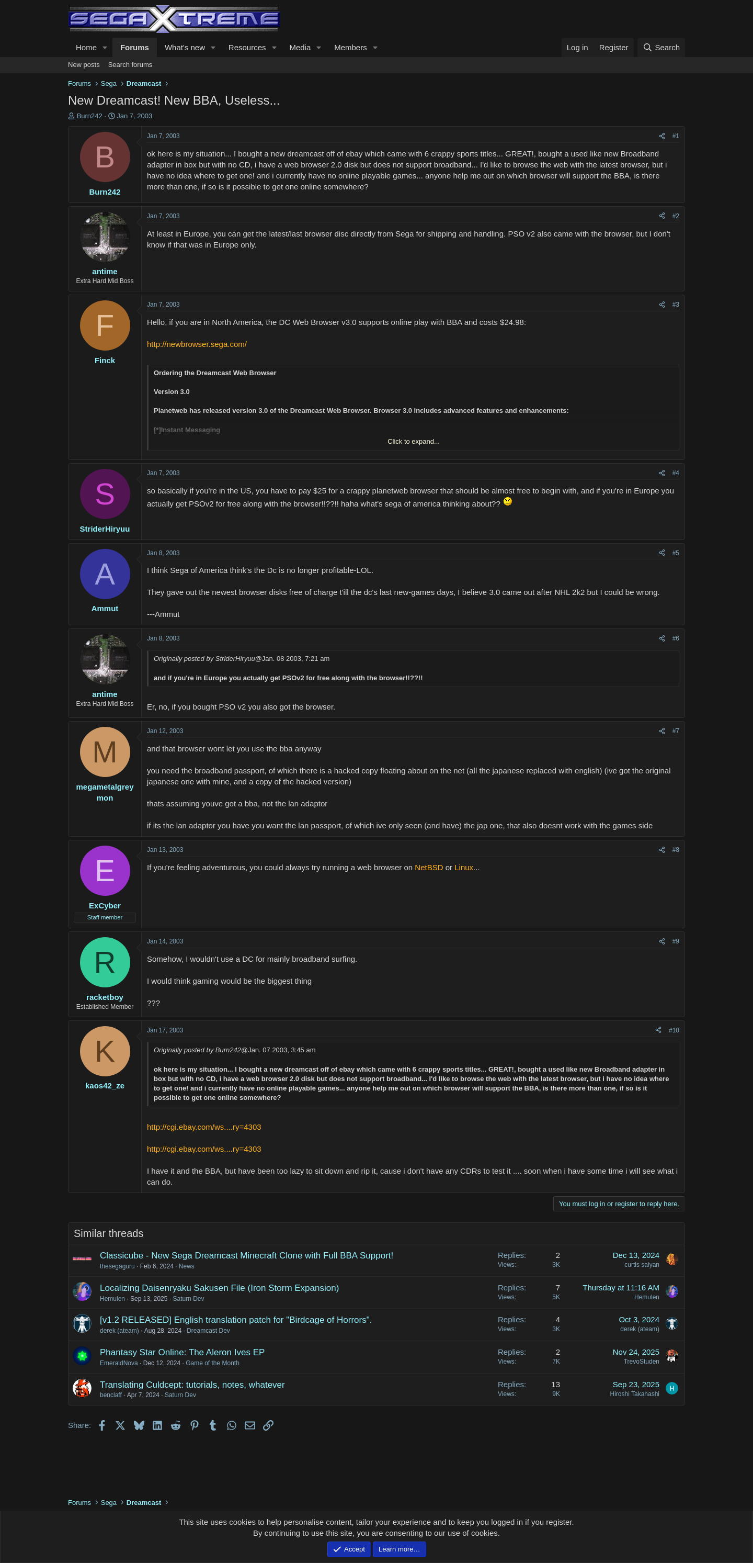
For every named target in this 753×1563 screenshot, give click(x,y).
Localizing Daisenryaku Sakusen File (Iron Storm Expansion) (219, 1288)
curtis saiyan (641, 1264)
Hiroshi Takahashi (635, 1394)
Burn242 (89, 116)
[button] (105, 47)
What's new (185, 47)
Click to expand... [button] (413, 441)
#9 (675, 941)
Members (350, 47)
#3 (675, 304)
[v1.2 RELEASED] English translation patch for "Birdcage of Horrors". (236, 1320)
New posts (84, 65)
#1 (675, 136)
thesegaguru (117, 1266)
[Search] (661, 47)
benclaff (111, 1395)
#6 (675, 638)
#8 (675, 849)
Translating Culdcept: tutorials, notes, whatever (192, 1385)
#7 (675, 731)
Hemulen (112, 1298)
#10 (674, 1030)
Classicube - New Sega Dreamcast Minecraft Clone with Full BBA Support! (246, 1256)
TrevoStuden (641, 1361)
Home (86, 47)
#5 (675, 553)
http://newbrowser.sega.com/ (197, 344)
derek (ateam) (119, 1330)
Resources (247, 47)
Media (300, 47)
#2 (675, 216)
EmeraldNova (119, 1363)
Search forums (130, 65)
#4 (675, 473)
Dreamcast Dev (208, 1330)
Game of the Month (212, 1363)
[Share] (662, 136)
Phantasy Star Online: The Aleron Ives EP (182, 1352)
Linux (463, 867)
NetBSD (429, 867)
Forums (134, 47)
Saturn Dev (188, 1298)
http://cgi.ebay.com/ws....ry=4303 (204, 1126)
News (187, 1266)
